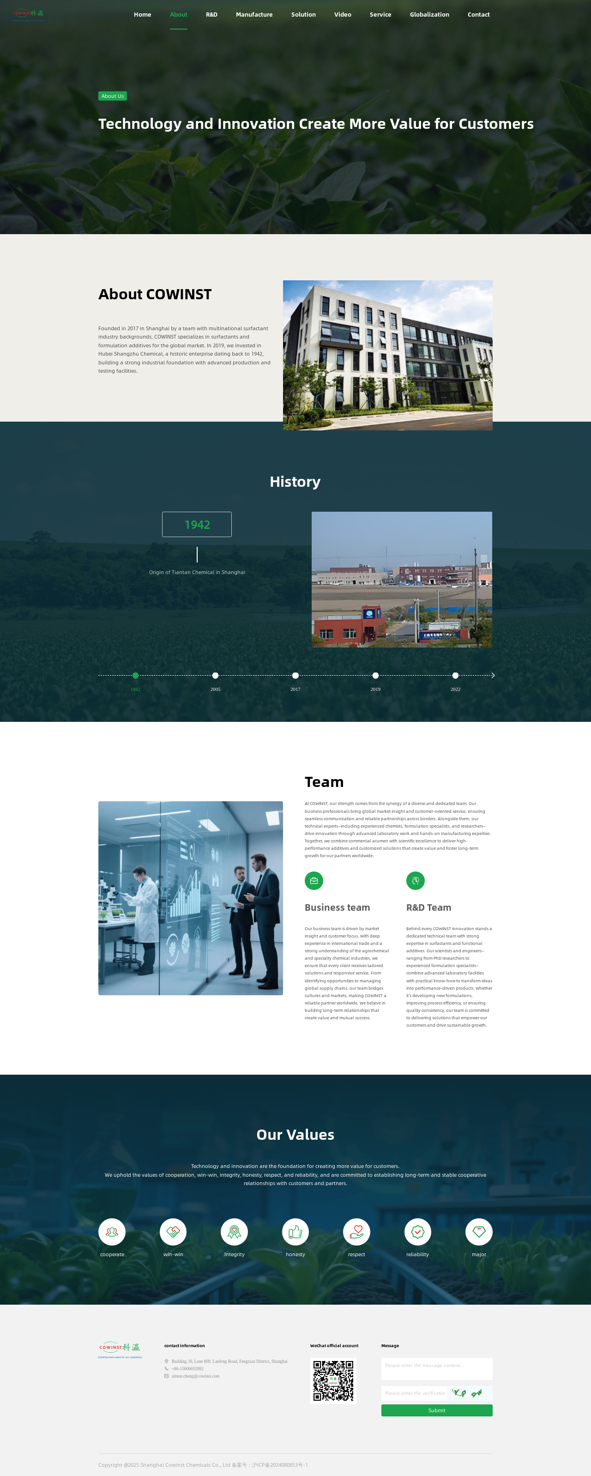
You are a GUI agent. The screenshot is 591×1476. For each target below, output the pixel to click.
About (178, 14)
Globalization (429, 14)
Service (381, 14)
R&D (211, 14)
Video (342, 14)
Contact (479, 14)
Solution (303, 14)
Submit (437, 1410)
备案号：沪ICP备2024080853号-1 (270, 1465)
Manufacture (254, 14)
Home (142, 14)
